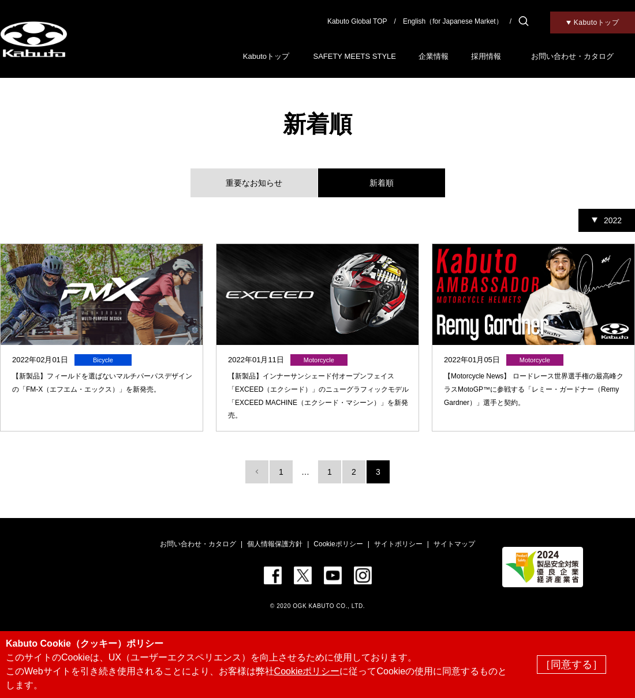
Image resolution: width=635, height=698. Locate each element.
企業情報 (434, 56)
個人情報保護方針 (274, 544)
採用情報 (486, 56)
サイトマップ (454, 544)
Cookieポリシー (338, 544)
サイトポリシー (398, 544)
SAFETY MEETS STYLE (354, 56)
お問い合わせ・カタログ (572, 56)
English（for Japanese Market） (453, 21)
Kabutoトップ (266, 56)
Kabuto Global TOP (357, 21)
